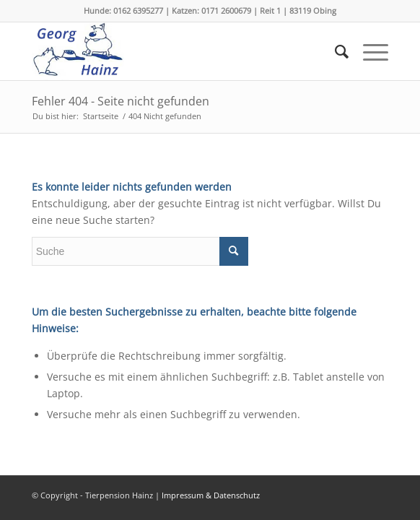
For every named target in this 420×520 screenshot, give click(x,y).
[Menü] (368, 51)
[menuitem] (334, 51)
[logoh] (175, 51)
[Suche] (334, 51)
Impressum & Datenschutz (211, 495)
